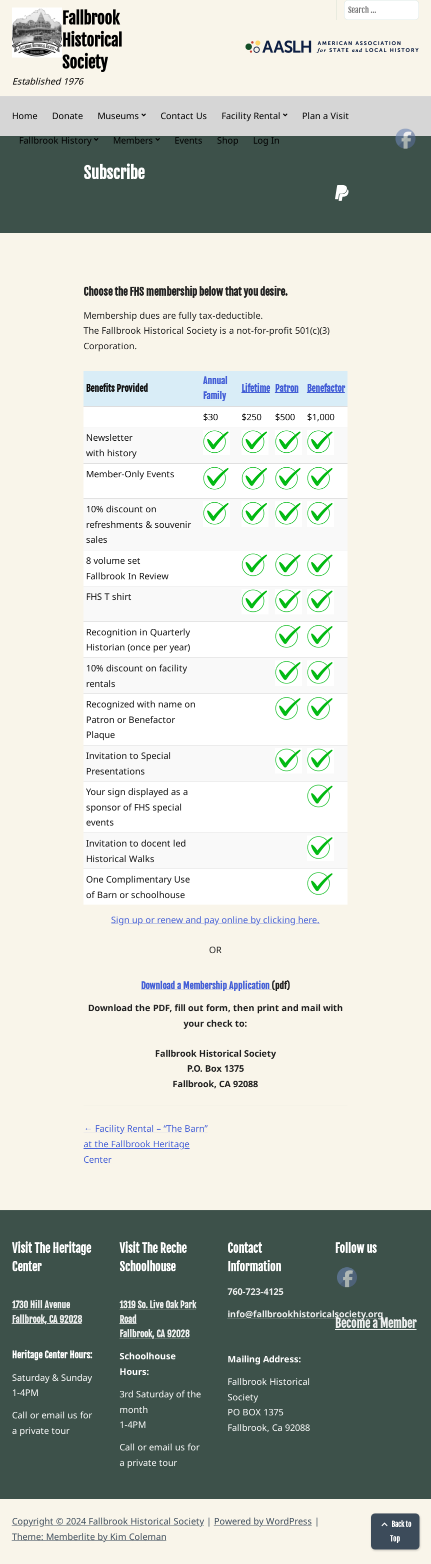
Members (133, 140)
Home (25, 116)
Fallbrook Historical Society (92, 41)
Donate (67, 116)
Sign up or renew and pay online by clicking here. (215, 920)
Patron (286, 388)
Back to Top (395, 1531)
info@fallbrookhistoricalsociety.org (305, 1314)
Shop (227, 140)
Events (188, 140)
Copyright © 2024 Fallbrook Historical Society (108, 1521)
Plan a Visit (325, 116)
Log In (266, 140)
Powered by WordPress (263, 1521)
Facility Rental (251, 116)
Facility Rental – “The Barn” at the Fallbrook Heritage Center (146, 1143)
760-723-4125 (256, 1291)
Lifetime (256, 388)
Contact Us (183, 116)
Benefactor (326, 388)
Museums (118, 116)
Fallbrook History (55, 140)
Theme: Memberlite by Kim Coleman (89, 1536)
